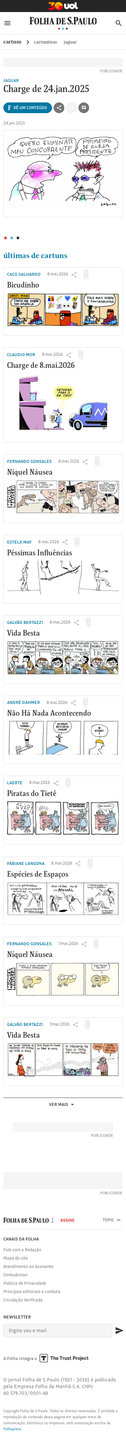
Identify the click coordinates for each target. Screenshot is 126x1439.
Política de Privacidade (24, 1283)
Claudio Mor (21, 354)
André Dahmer (23, 702)
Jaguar (70, 42)
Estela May (19, 542)
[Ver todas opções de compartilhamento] (27, 107)
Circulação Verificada (23, 1300)
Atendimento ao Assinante (28, 1266)
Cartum (12, 41)
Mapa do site (15, 1258)
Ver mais (62, 1104)
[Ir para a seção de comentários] (83, 107)
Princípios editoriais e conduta (31, 1291)
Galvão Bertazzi (25, 622)
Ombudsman (15, 1275)
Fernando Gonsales (29, 461)
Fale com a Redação (22, 1250)
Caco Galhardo (24, 274)
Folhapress (12, 1429)
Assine (67, 1220)
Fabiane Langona (26, 863)
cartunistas (45, 42)
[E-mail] (57, 1330)
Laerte (14, 783)
